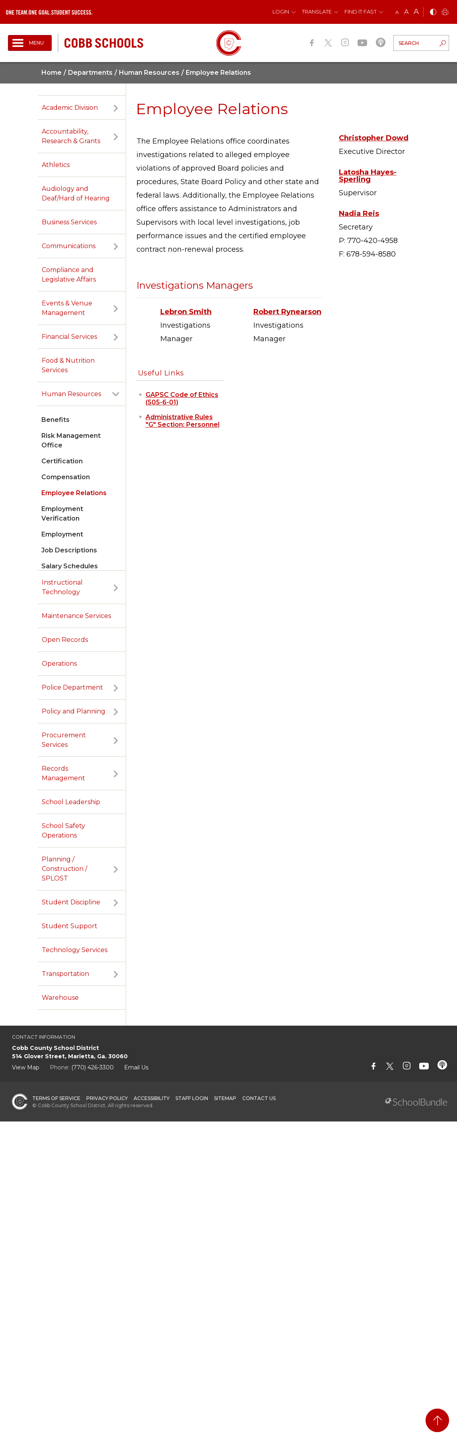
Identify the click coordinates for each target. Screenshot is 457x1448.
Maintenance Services (76, 616)
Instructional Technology (62, 587)
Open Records (65, 639)
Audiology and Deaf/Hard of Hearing (76, 193)
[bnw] (433, 12)
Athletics (56, 165)
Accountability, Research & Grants (71, 136)
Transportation (65, 974)
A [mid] (406, 12)
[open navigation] (30, 43)
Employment (62, 534)
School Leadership (71, 802)
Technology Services (74, 950)
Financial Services (69, 336)
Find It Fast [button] (360, 11)
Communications (68, 246)
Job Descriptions (69, 550)
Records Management (63, 773)
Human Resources (71, 394)
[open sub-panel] (115, 108)
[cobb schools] (103, 42)
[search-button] (442, 44)
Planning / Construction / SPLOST (64, 868)
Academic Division (70, 107)
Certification (62, 461)
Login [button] (280, 11)
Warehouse (60, 997)
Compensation (65, 477)
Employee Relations (74, 493)
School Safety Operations (63, 830)
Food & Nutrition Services (68, 365)
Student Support (69, 926)
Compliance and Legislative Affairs (69, 274)
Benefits (55, 420)
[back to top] (437, 1420)
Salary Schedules (69, 566)
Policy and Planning (73, 711)
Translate (317, 11)
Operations (59, 663)
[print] (445, 12)
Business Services (69, 222)
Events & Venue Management (67, 308)
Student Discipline (71, 902)
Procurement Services (64, 739)
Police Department (72, 687)
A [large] (416, 11)
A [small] (397, 12)
